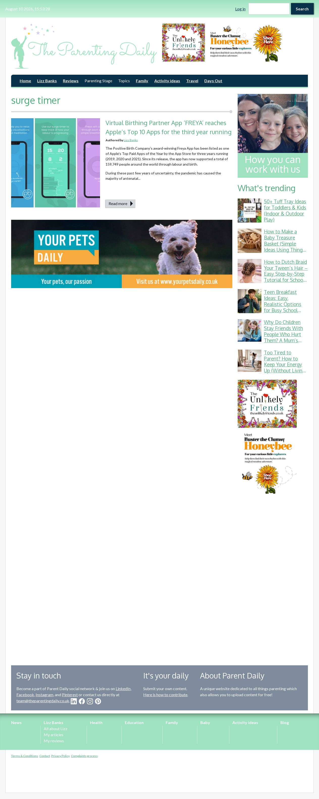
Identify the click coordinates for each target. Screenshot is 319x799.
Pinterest (70, 694)
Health (96, 722)
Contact (44, 756)
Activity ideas (167, 80)
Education (134, 722)
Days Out (213, 80)
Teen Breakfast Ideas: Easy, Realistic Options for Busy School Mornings (282, 304)
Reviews (71, 80)
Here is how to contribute (165, 694)
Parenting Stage (98, 80)
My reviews (54, 740)
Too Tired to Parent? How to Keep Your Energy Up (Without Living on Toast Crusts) (284, 364)
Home (25, 80)
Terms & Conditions (24, 756)
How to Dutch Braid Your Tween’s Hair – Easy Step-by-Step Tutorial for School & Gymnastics (286, 274)
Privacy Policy (60, 756)
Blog (284, 722)
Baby (205, 722)
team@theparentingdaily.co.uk (42, 700)
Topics (124, 80)
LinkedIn (123, 688)
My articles (53, 734)
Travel (192, 80)
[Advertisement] (273, 576)
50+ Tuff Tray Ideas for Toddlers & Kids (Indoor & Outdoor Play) (285, 210)
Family (142, 80)
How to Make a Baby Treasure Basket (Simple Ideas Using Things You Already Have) (284, 243)
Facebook (25, 694)
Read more (118, 203)
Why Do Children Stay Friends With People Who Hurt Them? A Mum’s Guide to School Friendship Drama (283, 337)
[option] (235, 43)
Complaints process (84, 756)
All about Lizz (55, 728)
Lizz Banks (47, 80)
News (16, 722)
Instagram (44, 694)
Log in (240, 8)
